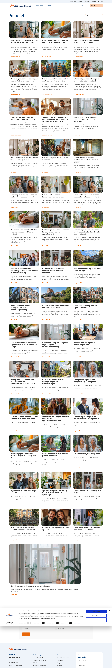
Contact (94, 1)
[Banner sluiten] (109, 652)
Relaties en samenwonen (39, 640)
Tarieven (80, 1)
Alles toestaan (96, 653)
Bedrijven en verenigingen (39, 646)
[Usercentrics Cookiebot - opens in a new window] (9, 665)
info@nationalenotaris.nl (15, 640)
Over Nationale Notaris (63, 638)
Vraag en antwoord (62, 643)
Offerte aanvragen (96, 5)
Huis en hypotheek (38, 638)
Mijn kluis (100, 1)
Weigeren (96, 662)
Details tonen (77, 665)
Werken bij (59, 646)
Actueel (87, 1)
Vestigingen (73, 1)
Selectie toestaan (96, 657)
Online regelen (40, 6)
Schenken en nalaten (38, 643)
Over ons (50, 6)
